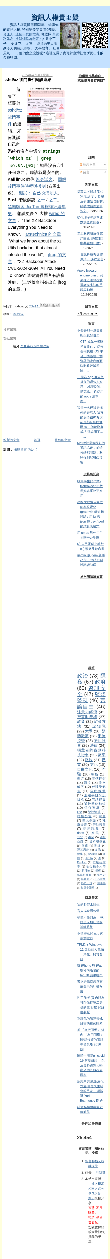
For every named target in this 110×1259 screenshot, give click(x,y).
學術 (80, 778)
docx (80, 833)
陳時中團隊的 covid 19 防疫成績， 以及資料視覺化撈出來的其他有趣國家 (91, 1065)
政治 (82, 676)
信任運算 (92, 807)
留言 (84, 172)
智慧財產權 (87, 717)
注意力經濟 (87, 712)
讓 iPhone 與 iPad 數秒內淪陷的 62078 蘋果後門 (90, 970)
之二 (53, 199)
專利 (91, 837)
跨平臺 (101, 883)
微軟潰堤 (94, 812)
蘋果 (101, 755)
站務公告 (84, 816)
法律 (94, 745)
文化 (94, 764)
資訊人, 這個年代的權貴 (21, 34)
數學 (80, 853)
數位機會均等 (96, 866)
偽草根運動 (84, 874)
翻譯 (97, 845)
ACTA (89, 858)
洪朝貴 (100, 1172)
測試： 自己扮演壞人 (38, 193)
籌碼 (98, 870)
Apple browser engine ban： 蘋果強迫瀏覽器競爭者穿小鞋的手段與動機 (90, 280)
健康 (85, 845)
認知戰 (99, 726)
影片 (87, 783)
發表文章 (88, 164)
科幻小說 (86, 883)
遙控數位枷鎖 (95, 803)
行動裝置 (99, 824)
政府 (100, 682)
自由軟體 (97, 791)
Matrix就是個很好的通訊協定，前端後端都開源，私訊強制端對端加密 (91, 452)
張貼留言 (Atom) (25, 449)
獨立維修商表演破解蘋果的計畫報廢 (90, 986)
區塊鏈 (85, 879)
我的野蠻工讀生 (88, 904)
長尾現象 (91, 828)
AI (99, 858)
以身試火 (44, 179)
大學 (89, 731)
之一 (41, 199)
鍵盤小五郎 (87, 887)
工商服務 (100, 879)
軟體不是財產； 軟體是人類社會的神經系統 (90, 922)
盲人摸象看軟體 (88, 911)
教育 (81, 721)
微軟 (89, 760)
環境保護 (89, 820)
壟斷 (95, 774)
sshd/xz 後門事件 (15, 117)
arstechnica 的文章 (43, 234)
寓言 (102, 816)
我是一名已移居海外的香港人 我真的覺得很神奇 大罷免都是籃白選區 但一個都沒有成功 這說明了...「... (90, 422)
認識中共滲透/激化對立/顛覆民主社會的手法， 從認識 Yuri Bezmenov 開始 (90, 1091)
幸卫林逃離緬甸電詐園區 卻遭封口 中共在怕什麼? (90, 238)
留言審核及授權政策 (34, 346)
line (79, 812)
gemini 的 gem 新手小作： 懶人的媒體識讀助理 (91, 560)
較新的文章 (11, 440)
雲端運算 (99, 799)
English (82, 862)
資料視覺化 (97, 841)
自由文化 (85, 769)
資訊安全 (18, 314)
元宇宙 (101, 874)
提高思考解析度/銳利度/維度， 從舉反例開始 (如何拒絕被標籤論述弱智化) (91, 201)
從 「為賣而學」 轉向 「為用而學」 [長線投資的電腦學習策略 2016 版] (91, 1039)
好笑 (95, 833)
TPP (80, 837)
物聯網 (92, 853)
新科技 (86, 870)
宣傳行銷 (99, 778)
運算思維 (83, 849)
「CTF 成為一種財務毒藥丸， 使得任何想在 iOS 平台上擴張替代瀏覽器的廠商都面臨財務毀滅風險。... (90, 356)
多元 (98, 849)
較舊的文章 (63, 440)
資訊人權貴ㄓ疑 (55, 17)
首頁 (37, 440)
